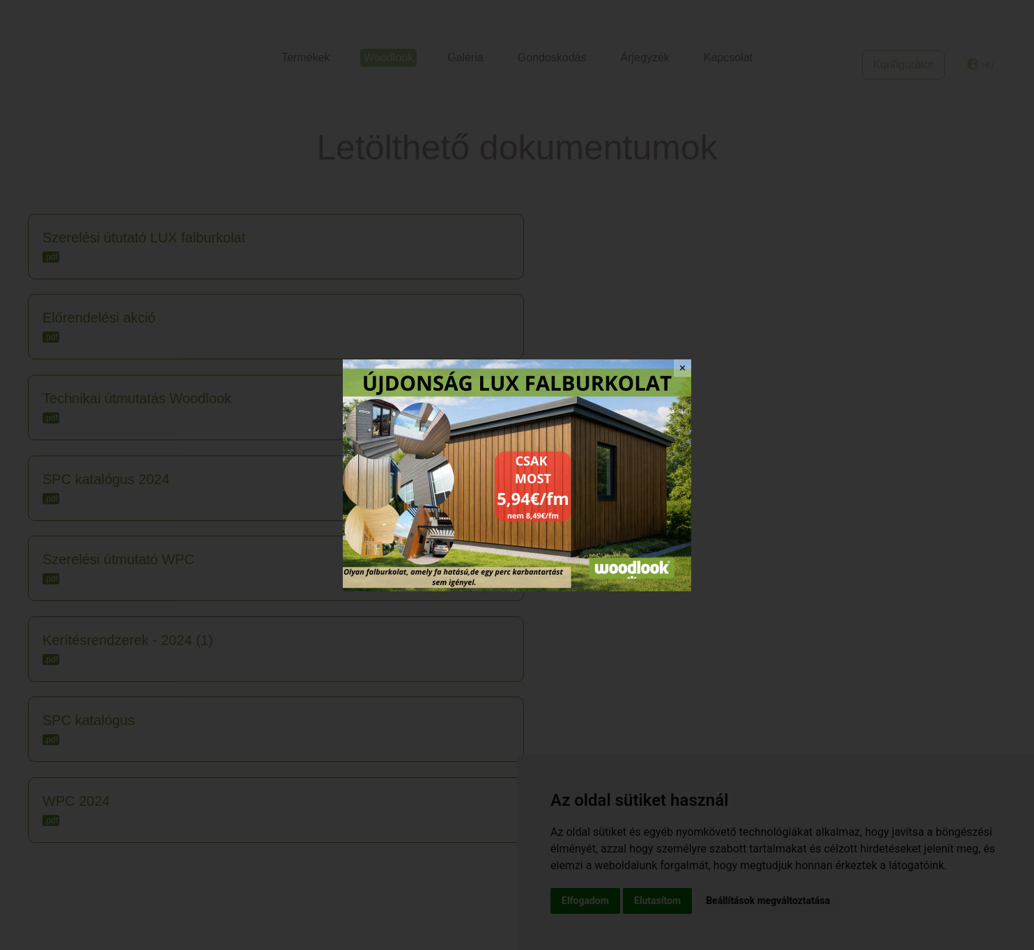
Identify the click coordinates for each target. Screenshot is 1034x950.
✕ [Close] (682, 368)
